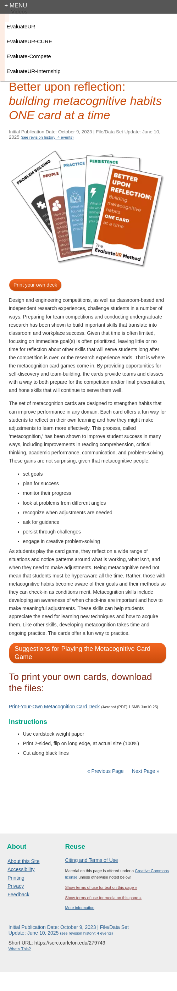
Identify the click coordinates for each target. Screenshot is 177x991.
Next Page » (145, 771)
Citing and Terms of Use (91, 860)
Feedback (18, 894)
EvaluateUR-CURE (29, 41)
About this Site (23, 861)
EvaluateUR (21, 26)
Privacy (15, 886)
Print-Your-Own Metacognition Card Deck (54, 706)
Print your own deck (35, 285)
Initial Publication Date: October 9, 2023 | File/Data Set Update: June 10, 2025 (69, 930)
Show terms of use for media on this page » (103, 898)
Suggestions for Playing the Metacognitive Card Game (82, 652)
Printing (15, 878)
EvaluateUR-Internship (34, 71)
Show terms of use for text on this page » (101, 887)
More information (79, 908)
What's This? (20, 949)
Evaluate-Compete (29, 56)
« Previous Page (105, 771)
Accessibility (20, 869)
